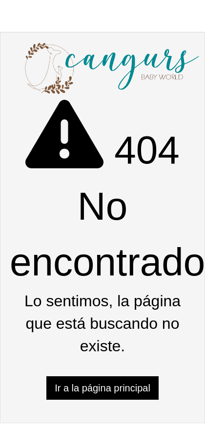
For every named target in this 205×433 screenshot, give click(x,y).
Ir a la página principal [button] (102, 388)
